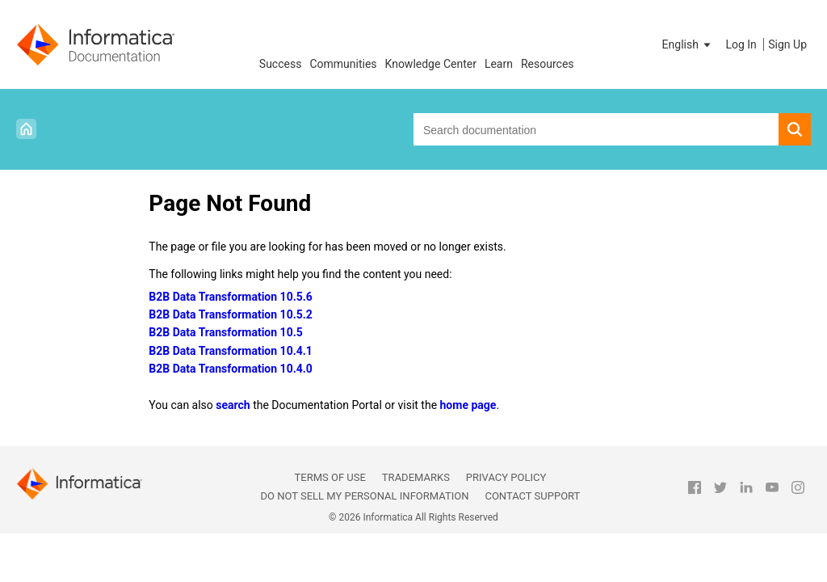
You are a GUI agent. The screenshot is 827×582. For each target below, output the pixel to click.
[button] (688, 44)
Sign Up (787, 44)
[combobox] (596, 129)
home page (468, 405)
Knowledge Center (430, 63)
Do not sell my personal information (364, 496)
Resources (547, 63)
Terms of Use (330, 477)
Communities (342, 63)
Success (280, 63)
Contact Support (532, 496)
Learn (499, 63)
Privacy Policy (506, 477)
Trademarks (416, 477)
